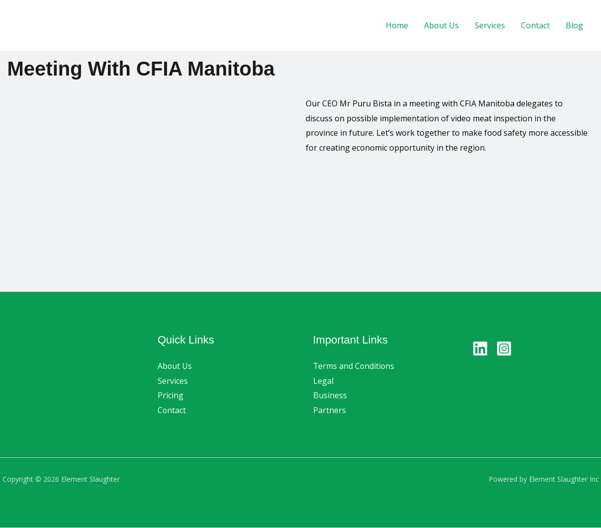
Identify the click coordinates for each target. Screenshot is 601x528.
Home (397, 25)
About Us (441, 25)
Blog (574, 25)
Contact (535, 25)
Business (330, 395)
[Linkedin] (480, 348)
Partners (329, 410)
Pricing (170, 395)
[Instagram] (504, 348)
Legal (323, 380)
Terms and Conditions (354, 365)
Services (490, 25)
